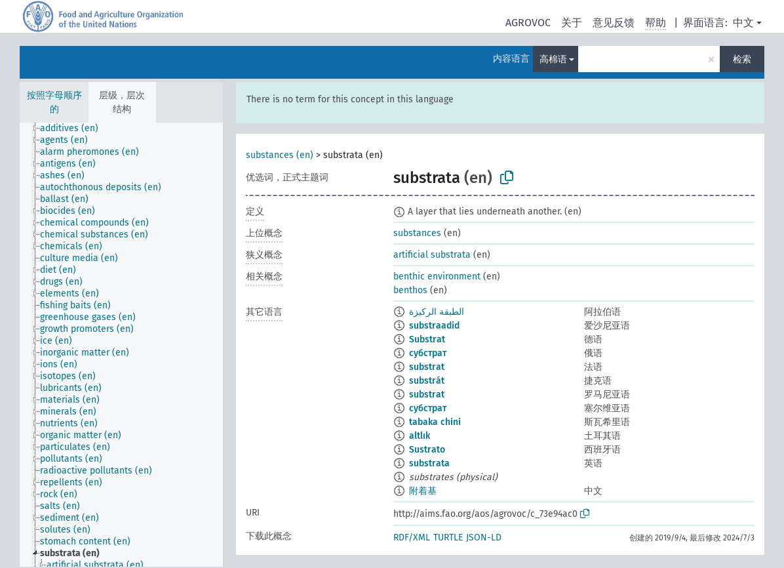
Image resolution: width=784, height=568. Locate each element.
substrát (426, 380)
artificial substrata (432, 254)
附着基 (423, 491)
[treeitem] (74, 128)
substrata (429, 463)
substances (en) (279, 155)
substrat (426, 367)
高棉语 (553, 59)
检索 (742, 59)
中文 (743, 22)
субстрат (427, 353)
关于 (571, 22)
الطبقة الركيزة (436, 311)
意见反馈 (614, 22)
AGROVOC (528, 22)
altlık (419, 435)
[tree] (121, 345)
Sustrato (427, 449)
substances (417, 233)
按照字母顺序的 (54, 102)
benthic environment (436, 276)
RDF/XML (411, 537)
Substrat (427, 339)
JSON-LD (483, 537)
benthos (410, 290)
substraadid (434, 325)
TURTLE (448, 537)
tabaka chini (435, 422)
